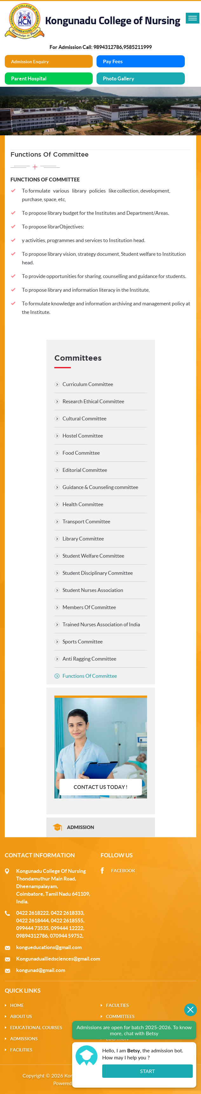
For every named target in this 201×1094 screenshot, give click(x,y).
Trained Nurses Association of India (101, 624)
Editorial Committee (85, 470)
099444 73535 (32, 928)
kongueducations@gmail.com (49, 947)
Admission (80, 827)
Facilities (21, 1049)
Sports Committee (83, 641)
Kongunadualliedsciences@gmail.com (58, 958)
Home (17, 1005)
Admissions (24, 1038)
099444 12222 (67, 928)
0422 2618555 (67, 920)
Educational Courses (36, 1027)
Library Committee (83, 538)
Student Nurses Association (93, 590)
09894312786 (32, 936)
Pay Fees (113, 61)
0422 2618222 (32, 913)
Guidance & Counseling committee (100, 487)
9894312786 (107, 47)
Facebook (123, 870)
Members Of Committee (89, 607)
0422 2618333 (67, 913)
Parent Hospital (28, 78)
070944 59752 (66, 936)
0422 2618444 (32, 920)
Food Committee (81, 453)
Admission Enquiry (30, 61)
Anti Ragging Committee (89, 659)
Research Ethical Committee (93, 401)
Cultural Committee (84, 418)
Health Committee (83, 504)
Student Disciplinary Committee (98, 573)
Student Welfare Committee (93, 556)
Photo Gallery (118, 78)
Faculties (117, 1005)
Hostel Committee (83, 435)
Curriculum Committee (88, 384)
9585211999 (137, 47)
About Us (21, 1016)
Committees (120, 1016)
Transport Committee (86, 521)
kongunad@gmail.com (40, 970)
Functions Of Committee (90, 676)
